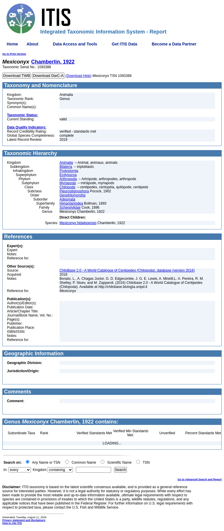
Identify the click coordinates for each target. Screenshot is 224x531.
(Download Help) (78, 76)
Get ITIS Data (124, 44)
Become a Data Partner (174, 44)
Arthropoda (68, 179)
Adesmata (67, 199)
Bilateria (66, 167)
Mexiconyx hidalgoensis (78, 223)
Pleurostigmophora (74, 191)
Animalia (66, 163)
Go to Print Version (14, 53)
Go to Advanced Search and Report (200, 479)
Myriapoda (68, 183)
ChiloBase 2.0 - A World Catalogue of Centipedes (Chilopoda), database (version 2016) (127, 270)
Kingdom (39, 470)
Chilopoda (67, 187)
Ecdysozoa (68, 175)
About (32, 44)
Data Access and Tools (75, 44)
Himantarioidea (71, 203)
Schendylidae (70, 207)
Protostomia (69, 171)
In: (5, 470)
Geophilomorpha (72, 195)
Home (12, 44)
